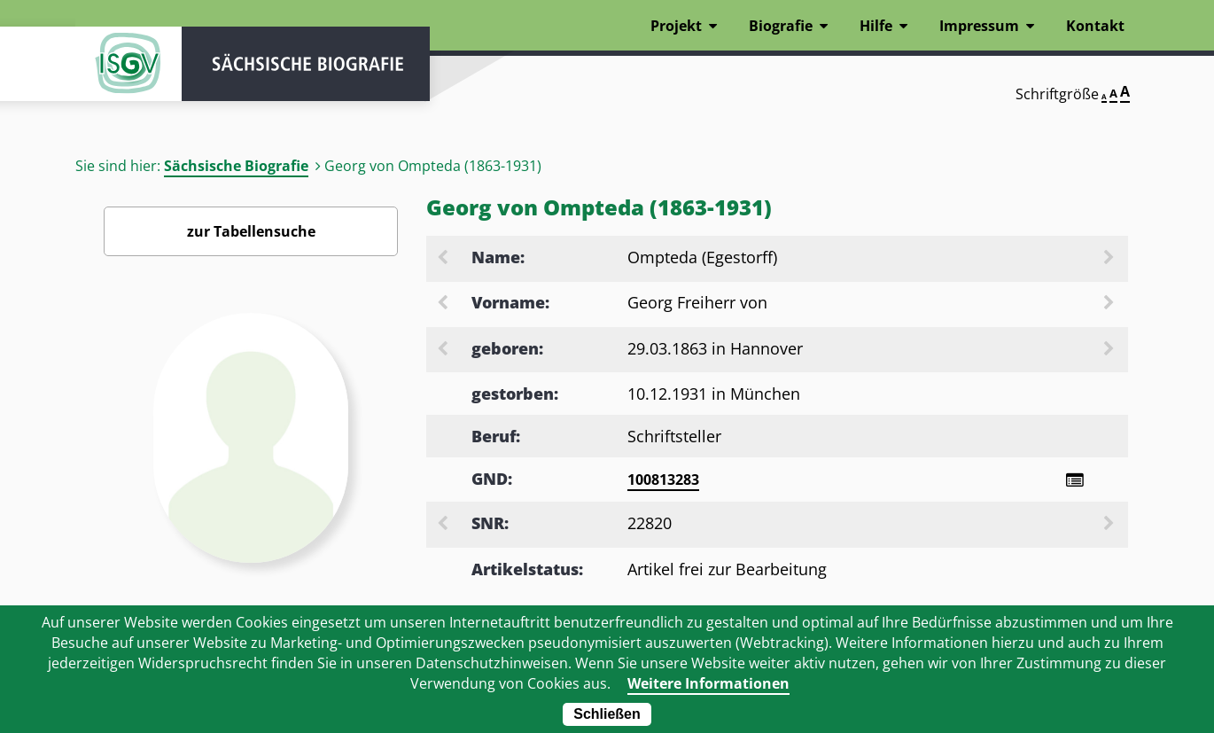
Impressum (979, 25)
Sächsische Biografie (236, 165)
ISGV (128, 64)
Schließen (607, 713)
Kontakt (1095, 25)
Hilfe (876, 25)
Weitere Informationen (708, 683)
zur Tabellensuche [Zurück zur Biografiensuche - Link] (251, 231)
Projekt (676, 25)
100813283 (663, 479)
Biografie (781, 25)
